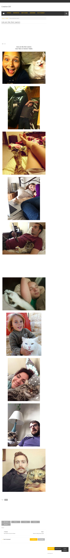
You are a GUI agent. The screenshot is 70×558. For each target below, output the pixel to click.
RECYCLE (31, 546)
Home (3, 18)
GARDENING (32, 12)
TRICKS (47, 546)
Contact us (65, 551)
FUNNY (7, 18)
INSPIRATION (16, 12)
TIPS (42, 546)
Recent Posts (58, 20)
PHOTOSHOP (19, 546)
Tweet (5, 521)
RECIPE (25, 546)
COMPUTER (62, 546)
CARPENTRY (5, 549)
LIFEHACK (9, 12)
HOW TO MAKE (24, 12)
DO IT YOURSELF (41, 12)
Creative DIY (6, 7)
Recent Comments (65, 21)
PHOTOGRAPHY (11, 546)
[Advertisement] (23, 33)
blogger (41, 536)
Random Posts (52, 20)
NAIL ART (4, 546)
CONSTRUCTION (54, 546)
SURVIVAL (37, 546)
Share (14, 521)
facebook (33, 536)
